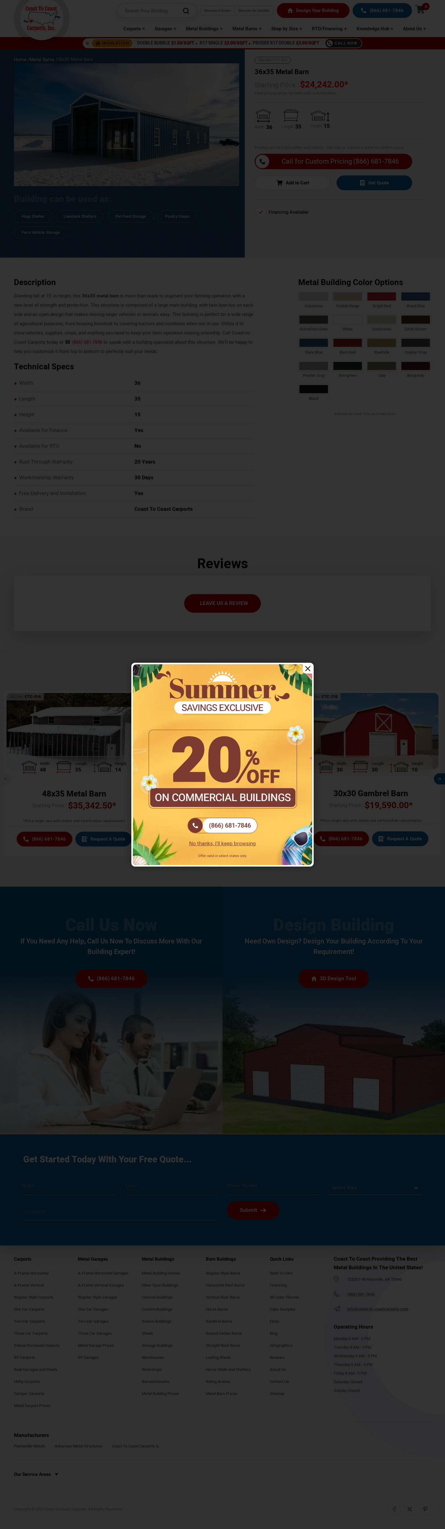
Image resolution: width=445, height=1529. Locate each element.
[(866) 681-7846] (222, 825)
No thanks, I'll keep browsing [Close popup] (222, 843)
